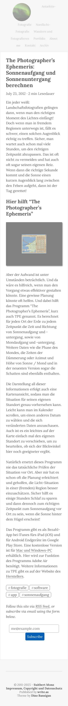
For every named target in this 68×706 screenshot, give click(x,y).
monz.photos (22, 6)
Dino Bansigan (41, 695)
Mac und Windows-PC (34, 550)
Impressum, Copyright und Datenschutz (34, 688)
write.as (43, 692)
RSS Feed (43, 606)
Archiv (44, 45)
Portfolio (39, 38)
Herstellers (14, 576)
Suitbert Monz (44, 684)
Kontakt (30, 45)
